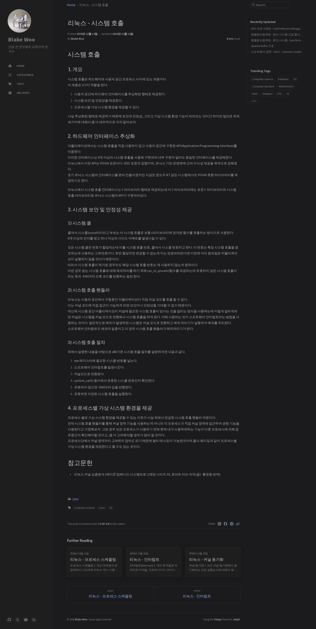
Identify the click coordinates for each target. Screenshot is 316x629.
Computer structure (263, 86)
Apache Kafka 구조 (262, 46)
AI (288, 94)
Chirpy (217, 619)
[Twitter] (219, 524)
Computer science (84, 507)
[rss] (34, 620)
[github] (9, 620)
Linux (75, 499)
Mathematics (286, 86)
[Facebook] (225, 524)
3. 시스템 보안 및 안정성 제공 (269, 141)
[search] (271, 5)
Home (71, 5)
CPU (279, 94)
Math (255, 94)
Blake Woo (21, 39)
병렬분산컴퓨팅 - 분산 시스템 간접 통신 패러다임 (281, 34)
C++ (254, 101)
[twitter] (17, 620)
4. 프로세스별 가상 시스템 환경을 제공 (274, 147)
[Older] (110, 595)
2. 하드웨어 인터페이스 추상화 (270, 135)
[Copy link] (238, 524)
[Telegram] (232, 524)
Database (283, 79)
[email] (26, 620)
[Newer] (197, 595)
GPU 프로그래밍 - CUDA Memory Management (279, 28)
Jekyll (236, 619)
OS (111, 507)
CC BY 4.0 (104, 524)
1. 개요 (255, 129)
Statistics (267, 94)
